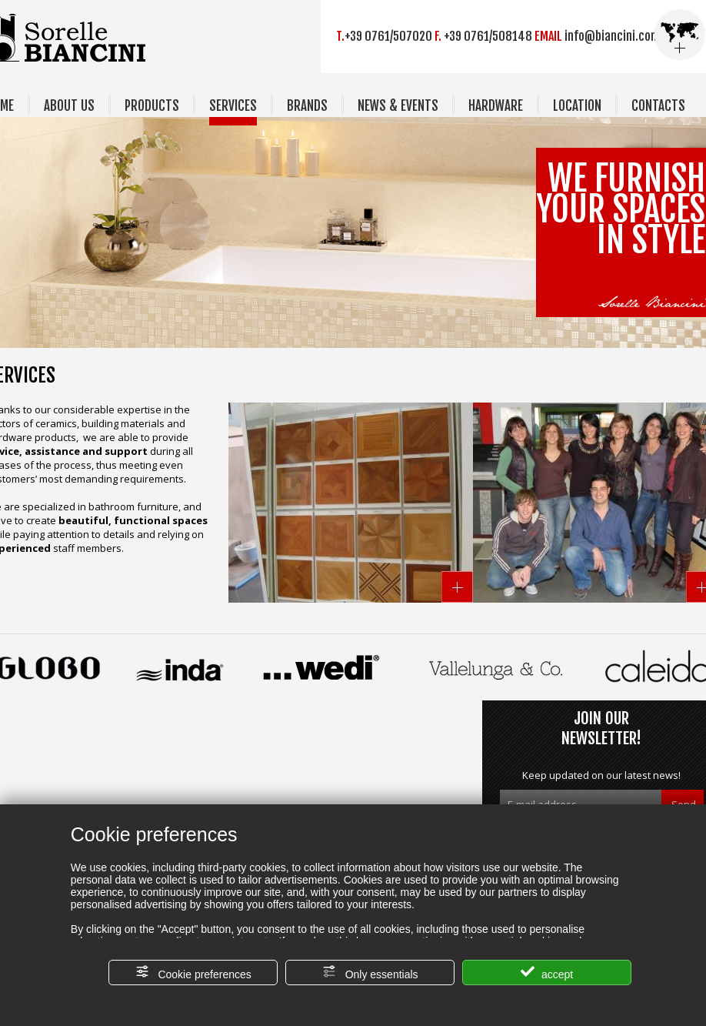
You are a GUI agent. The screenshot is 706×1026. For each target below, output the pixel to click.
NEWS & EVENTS (398, 106)
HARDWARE (495, 106)
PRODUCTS (152, 106)
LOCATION (577, 106)
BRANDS (307, 106)
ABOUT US (69, 106)
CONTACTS (658, 106)
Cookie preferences (193, 972)
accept (547, 972)
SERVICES (233, 106)
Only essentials (370, 972)
